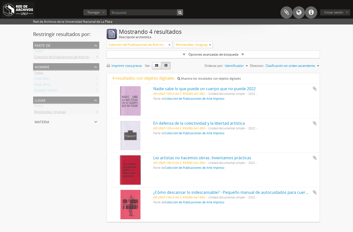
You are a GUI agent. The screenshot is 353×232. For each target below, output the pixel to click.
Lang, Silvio (42, 85)
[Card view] (156, 65)
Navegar (94, 12)
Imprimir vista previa (124, 65)
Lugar (40, 100)
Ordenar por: (213, 65)
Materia (42, 121)
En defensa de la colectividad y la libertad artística (199, 123)
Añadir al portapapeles (314, 88)
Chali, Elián (42, 79)
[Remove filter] (170, 44)
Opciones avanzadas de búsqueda (213, 54)
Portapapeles (286, 12)
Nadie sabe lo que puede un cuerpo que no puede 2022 (204, 88)
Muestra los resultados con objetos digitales (209, 78)
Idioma (299, 12)
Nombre (42, 66)
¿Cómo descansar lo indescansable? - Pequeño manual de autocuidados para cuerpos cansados (242, 192)
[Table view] (166, 65)
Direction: (257, 65)
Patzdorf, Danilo (45, 91)
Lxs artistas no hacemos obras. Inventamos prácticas (202, 157)
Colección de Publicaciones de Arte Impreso (65, 58)
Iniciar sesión (333, 12)
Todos (38, 52)
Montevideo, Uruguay (50, 112)
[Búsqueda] (146, 12)
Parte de (42, 45)
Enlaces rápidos (311, 12)
